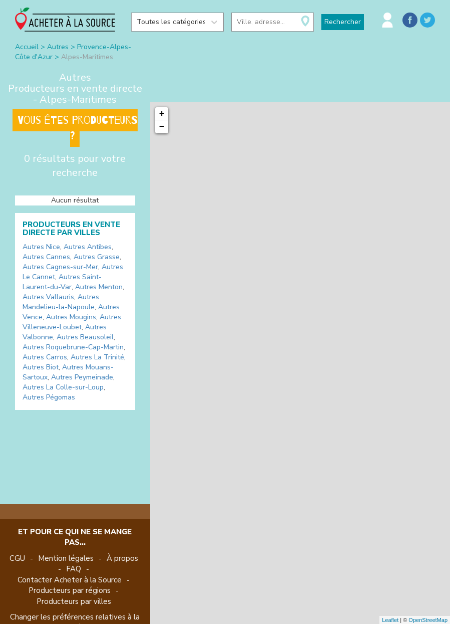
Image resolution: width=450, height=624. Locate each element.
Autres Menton (99, 287)
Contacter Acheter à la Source (70, 580)
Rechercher (342, 22)
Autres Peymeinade (82, 377)
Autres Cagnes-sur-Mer (60, 267)
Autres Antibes (88, 247)
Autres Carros (45, 357)
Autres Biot (41, 367)
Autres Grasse (97, 257)
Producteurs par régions (70, 590)
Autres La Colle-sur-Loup (63, 387)
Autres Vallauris (48, 297)
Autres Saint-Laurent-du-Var (62, 282)
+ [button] (162, 114)
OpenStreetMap (427, 620)
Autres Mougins (71, 317)
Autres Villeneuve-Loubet (72, 322)
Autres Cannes (46, 257)
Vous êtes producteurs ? (78, 128)
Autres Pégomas (49, 397)
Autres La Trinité (97, 357)
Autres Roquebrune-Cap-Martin (73, 347)
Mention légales (66, 558)
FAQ (73, 569)
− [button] (162, 127)
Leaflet (390, 620)
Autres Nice (41, 247)
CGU (17, 558)
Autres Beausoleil (85, 337)
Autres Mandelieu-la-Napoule (61, 302)
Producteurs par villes (74, 601)
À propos (122, 558)
